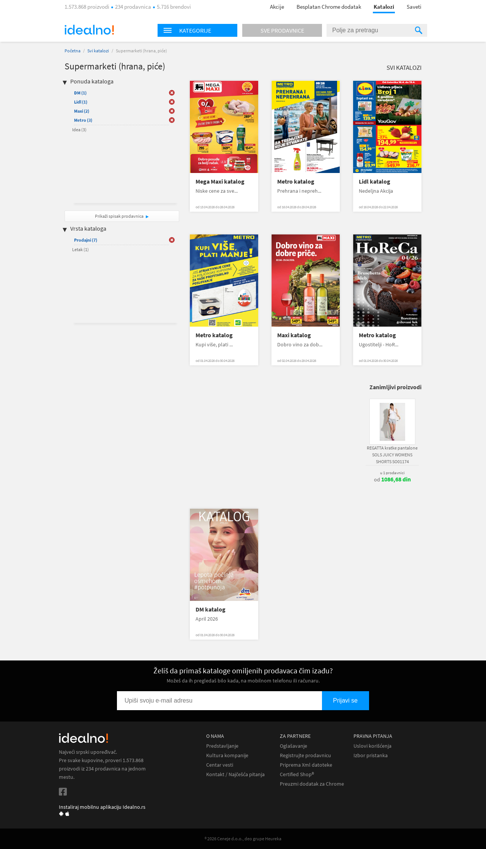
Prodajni (85, 240)
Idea (79, 129)
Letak (80, 249)
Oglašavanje (293, 746)
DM (80, 93)
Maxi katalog (294, 335)
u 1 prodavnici (392, 472)
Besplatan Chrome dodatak (329, 6)
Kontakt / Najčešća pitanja (235, 774)
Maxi (81, 111)
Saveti (414, 6)
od (392, 479)
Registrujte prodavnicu (305, 755)
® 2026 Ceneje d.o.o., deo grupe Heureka (243, 838)
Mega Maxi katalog (220, 181)
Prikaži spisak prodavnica (119, 216)
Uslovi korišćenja (372, 746)
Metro (83, 120)
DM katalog (211, 609)
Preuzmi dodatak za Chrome (312, 784)
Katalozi (384, 6)
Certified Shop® (297, 774)
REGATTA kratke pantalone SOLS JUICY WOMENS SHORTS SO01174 (392, 454)
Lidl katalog (374, 181)
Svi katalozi (98, 50)
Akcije (277, 6)
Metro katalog (295, 181)
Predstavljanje (222, 746)
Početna (72, 50)
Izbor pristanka (370, 755)
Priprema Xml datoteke (306, 765)
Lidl (80, 102)
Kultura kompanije (227, 755)
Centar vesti (219, 765)
